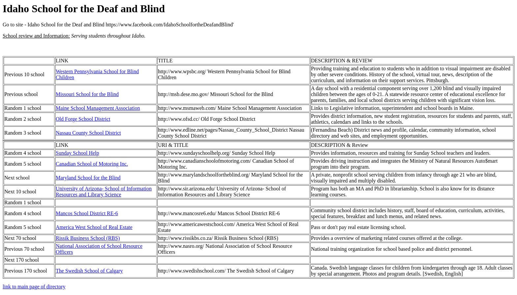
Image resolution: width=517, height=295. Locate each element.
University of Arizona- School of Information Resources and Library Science (104, 191)
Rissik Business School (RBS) (88, 238)
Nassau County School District (88, 133)
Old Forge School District (83, 119)
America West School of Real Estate (94, 227)
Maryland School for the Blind (88, 177)
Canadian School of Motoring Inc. (92, 164)
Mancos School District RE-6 (87, 213)
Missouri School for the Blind (87, 94)
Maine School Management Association (98, 108)
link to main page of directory (34, 286)
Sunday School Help (77, 153)
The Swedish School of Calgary (89, 271)
